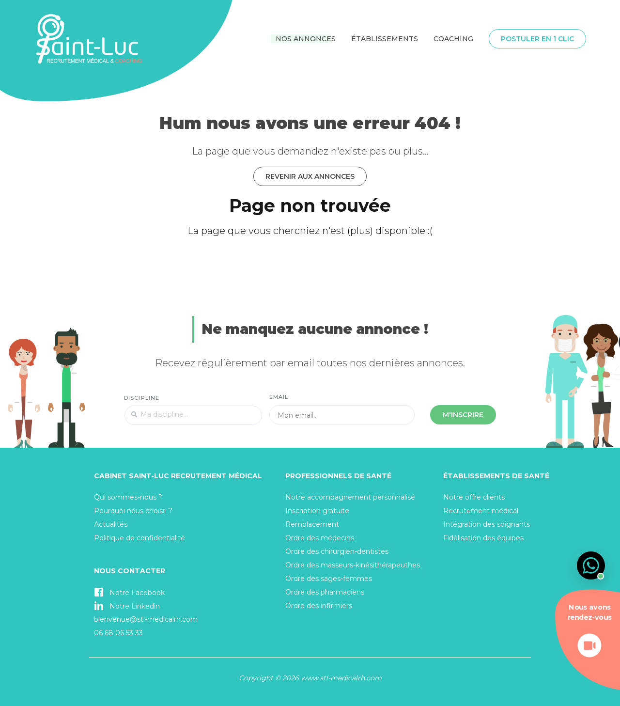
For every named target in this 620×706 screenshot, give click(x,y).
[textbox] (193, 415)
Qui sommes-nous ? (128, 497)
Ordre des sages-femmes (328, 578)
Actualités (110, 524)
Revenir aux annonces (310, 176)
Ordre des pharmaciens (324, 592)
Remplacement (312, 524)
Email (279, 396)
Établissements (384, 38)
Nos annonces (306, 38)
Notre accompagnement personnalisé (350, 497)
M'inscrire (463, 414)
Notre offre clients (474, 497)
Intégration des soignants (486, 524)
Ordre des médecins (319, 537)
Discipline (141, 397)
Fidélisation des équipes (483, 537)
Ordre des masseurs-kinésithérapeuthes (352, 565)
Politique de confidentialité (139, 537)
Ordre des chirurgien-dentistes (336, 551)
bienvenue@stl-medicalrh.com (146, 619)
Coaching (453, 38)
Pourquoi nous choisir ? (133, 510)
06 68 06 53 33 (118, 632)
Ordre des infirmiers (318, 605)
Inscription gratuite (317, 510)
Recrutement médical (480, 510)
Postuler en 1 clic (537, 38)
